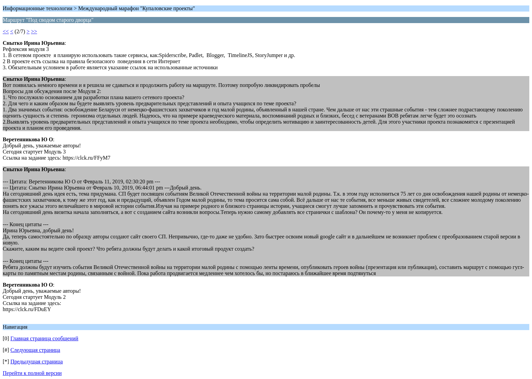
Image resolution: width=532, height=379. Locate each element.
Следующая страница (35, 350)
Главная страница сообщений (44, 338)
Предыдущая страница (37, 361)
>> (34, 31)
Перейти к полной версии (32, 373)
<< (6, 31)
